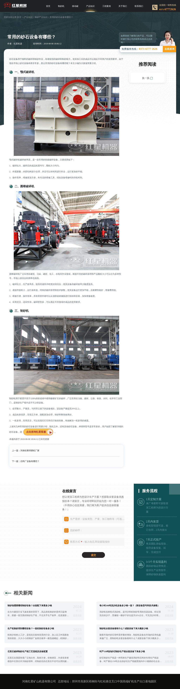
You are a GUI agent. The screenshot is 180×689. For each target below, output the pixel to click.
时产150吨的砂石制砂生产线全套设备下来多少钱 (122, 651)
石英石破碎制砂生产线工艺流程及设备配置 (28, 651)
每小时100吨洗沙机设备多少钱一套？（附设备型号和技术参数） (129, 605)
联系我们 (139, 6)
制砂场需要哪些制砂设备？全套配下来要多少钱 (30, 605)
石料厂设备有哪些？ (29, 461)
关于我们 (122, 6)
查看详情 (77, 615)
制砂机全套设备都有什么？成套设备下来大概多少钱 (123, 628)
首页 (48, 6)
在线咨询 (169, 49)
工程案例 (106, 6)
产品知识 (90, 6)
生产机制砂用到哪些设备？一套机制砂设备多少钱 (31, 628)
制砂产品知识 (41, 17)
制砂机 (61, 6)
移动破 (75, 6)
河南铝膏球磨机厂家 (29, 450)
